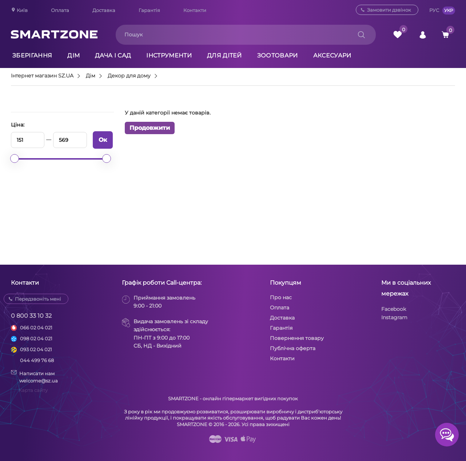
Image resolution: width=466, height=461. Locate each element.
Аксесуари (332, 55)
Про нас (281, 297)
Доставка (103, 10)
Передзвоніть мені (38, 299)
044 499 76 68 (37, 360)
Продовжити (150, 127)
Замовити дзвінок (389, 10)
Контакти (194, 10)
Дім (73, 55)
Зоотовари (277, 55)
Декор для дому (129, 76)
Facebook (393, 309)
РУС (434, 10)
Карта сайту (33, 390)
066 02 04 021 (36, 327)
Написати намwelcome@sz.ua (34, 377)
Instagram (394, 317)
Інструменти (169, 55)
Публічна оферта (292, 348)
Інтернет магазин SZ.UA (42, 76)
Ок (103, 139)
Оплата (60, 10)
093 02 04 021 (36, 349)
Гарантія (149, 10)
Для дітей (224, 55)
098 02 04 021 (36, 338)
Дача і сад (113, 55)
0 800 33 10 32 (31, 315)
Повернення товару (297, 338)
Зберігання (32, 55)
